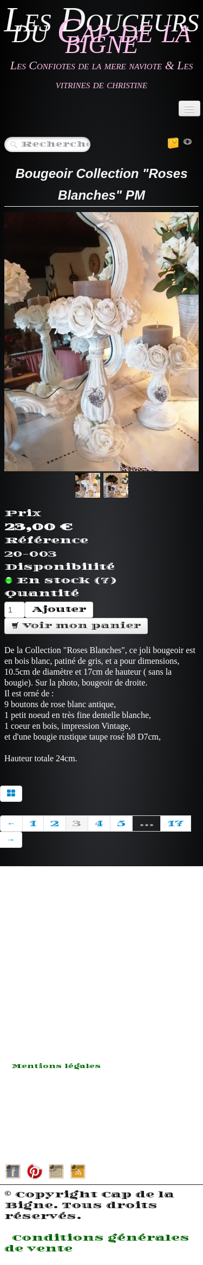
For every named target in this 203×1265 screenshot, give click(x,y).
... (146, 823)
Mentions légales (56, 1066)
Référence (46, 540)
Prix (22, 513)
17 (175, 823)
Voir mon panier (76, 625)
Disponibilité (59, 567)
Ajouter (59, 609)
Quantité (41, 593)
